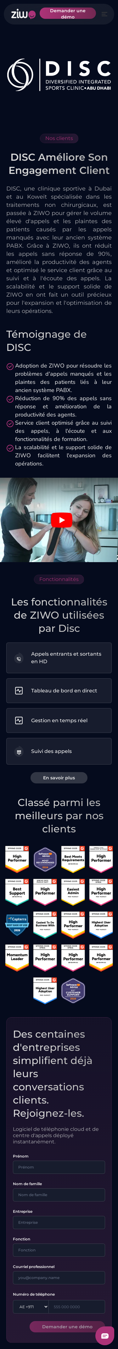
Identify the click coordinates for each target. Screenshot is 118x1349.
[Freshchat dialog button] (104, 1335)
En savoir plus (59, 778)
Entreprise (22, 1211)
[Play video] (61, 520)
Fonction (21, 1239)
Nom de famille (27, 1183)
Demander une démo (68, 13)
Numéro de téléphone (34, 1294)
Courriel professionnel (33, 1266)
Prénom (21, 1156)
